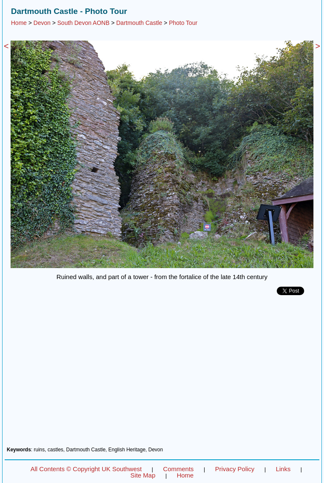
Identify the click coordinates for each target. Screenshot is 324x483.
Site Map (142, 475)
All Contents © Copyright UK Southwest (86, 468)
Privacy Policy (234, 468)
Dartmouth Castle (139, 22)
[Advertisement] (162, 374)
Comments (178, 468)
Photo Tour (183, 22)
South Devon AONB (83, 22)
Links (283, 468)
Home (19, 22)
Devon (41, 22)
